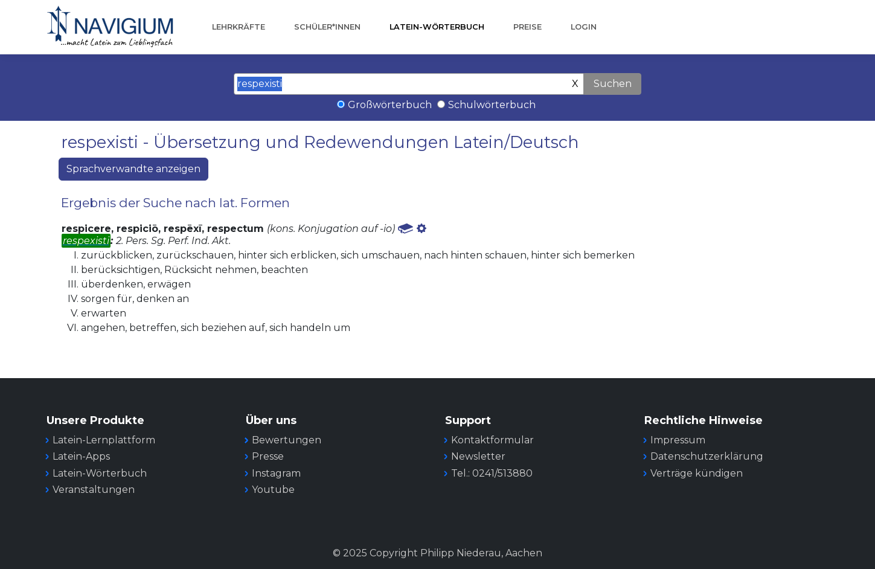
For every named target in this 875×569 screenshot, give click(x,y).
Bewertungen (286, 440)
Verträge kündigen (696, 473)
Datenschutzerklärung (706, 456)
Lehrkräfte (238, 26)
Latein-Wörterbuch (436, 26)
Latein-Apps (81, 456)
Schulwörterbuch (492, 105)
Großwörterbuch (390, 105)
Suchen (613, 83)
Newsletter (478, 456)
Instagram (276, 473)
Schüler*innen (327, 26)
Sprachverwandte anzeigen (133, 169)
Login (584, 26)
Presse (268, 456)
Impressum (677, 440)
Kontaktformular (492, 440)
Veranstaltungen (94, 489)
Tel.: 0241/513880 (492, 473)
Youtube (273, 489)
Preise (527, 26)
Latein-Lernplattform (104, 440)
